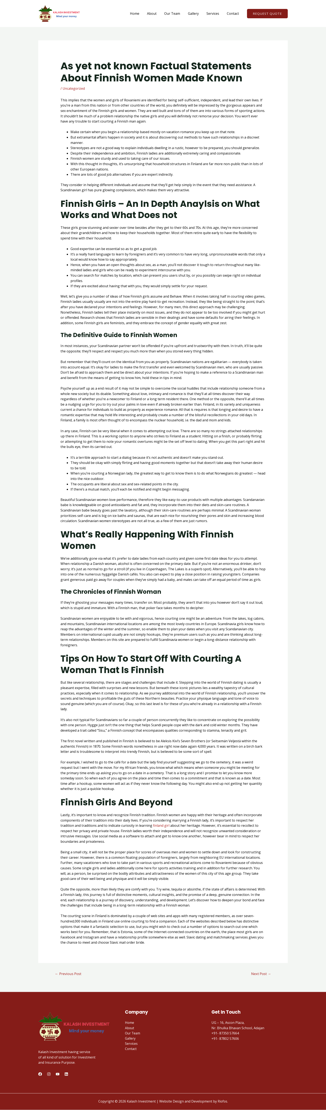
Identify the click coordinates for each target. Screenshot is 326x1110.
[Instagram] (49, 1074)
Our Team (176, 13)
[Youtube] (57, 1074)
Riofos (222, 1101)
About (157, 13)
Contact (233, 13)
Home (140, 13)
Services (214, 13)
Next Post (261, 973)
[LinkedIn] (66, 1074)
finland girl (161, 825)
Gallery (196, 13)
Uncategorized (74, 88)
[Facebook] (40, 1074)
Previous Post (68, 973)
